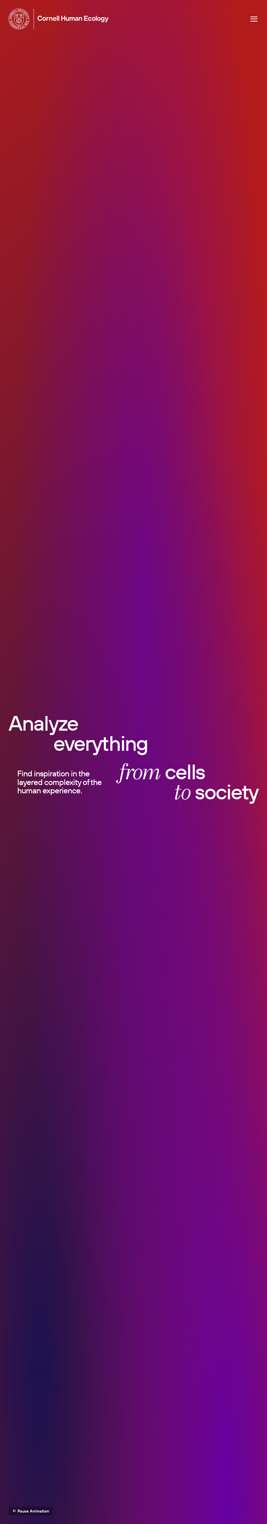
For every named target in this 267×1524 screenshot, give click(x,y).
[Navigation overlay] (254, 19)
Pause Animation (33, 1511)
